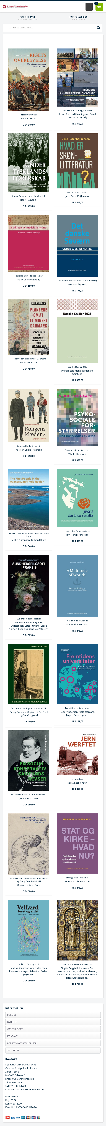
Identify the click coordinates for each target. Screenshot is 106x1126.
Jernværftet (77, 779)
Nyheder (12, 1022)
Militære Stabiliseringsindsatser (77, 110)
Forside (11, 1014)
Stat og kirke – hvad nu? (77, 877)
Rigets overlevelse (28, 114)
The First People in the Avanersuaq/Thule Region (29, 534)
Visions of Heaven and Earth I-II (77, 964)
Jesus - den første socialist (77, 531)
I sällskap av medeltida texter (29, 275)
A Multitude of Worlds (77, 620)
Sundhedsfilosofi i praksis (29, 618)
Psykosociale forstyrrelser (77, 450)
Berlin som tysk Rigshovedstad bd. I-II (28, 708)
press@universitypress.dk (19, 1078)
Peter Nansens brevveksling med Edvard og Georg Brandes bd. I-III (28, 880)
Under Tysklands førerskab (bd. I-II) (28, 196)
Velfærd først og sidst (29, 964)
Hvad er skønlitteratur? (77, 192)
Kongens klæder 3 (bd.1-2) (29, 446)
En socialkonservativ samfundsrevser (28, 794)
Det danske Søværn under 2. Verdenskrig (77, 280)
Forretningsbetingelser (22, 1043)
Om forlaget (15, 1029)
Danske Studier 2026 (77, 367)
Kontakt (12, 1036)
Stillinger (13, 1050)
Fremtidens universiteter (77, 708)
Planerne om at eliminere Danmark (29, 358)
